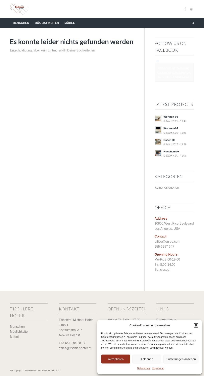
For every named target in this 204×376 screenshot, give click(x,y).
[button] (196, 325)
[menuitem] (21, 23)
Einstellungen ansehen (181, 359)
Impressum (158, 368)
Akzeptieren (116, 359)
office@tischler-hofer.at (75, 348)
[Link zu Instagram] (191, 9)
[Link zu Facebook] (185, 9)
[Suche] (191, 23)
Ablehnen (146, 359)
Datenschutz (143, 368)
